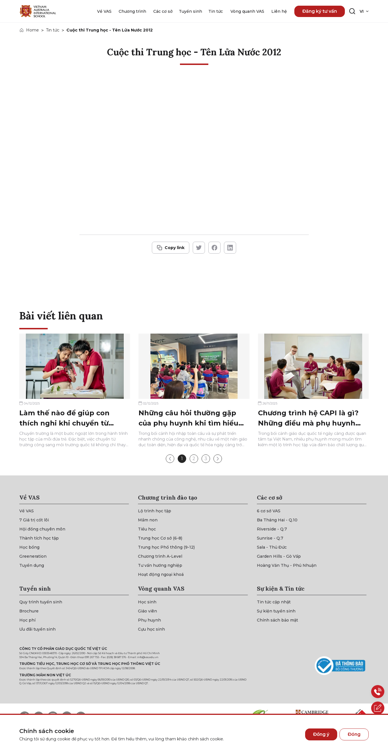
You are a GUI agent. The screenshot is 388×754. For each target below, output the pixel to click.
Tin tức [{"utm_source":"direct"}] (52, 30)
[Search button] (352, 11)
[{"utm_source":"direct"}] (37, 11)
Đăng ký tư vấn (319, 11)
